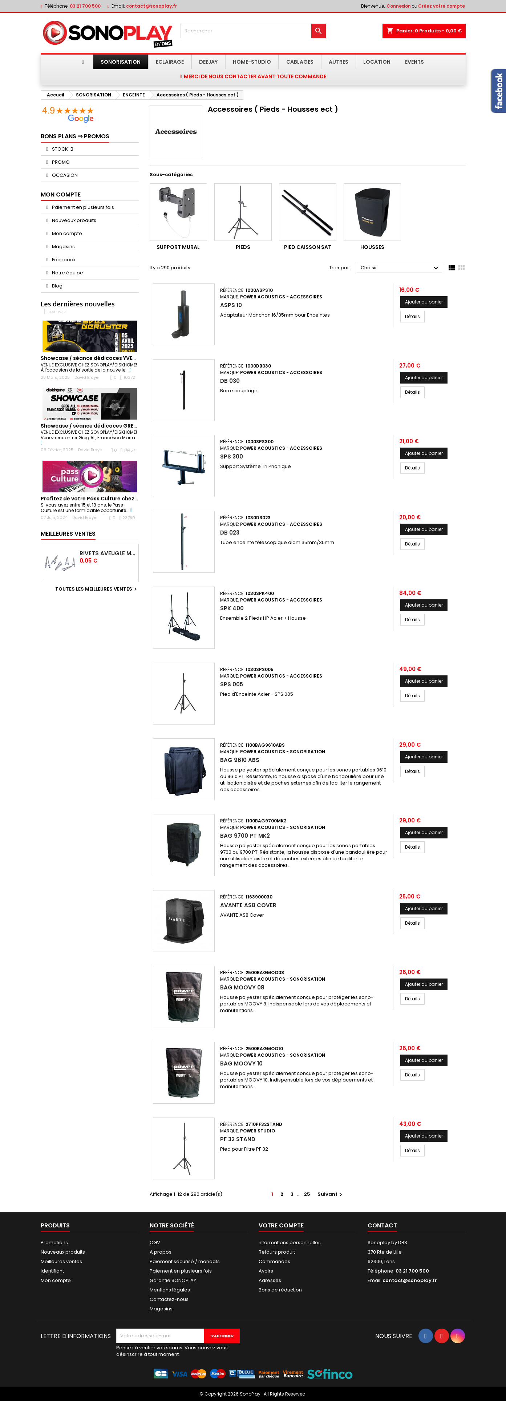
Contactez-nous (169, 1299)
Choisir (400, 268)
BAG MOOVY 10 (241, 1063)
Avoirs (266, 1270)
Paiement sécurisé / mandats (185, 1261)
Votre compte (281, 1225)
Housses (372, 247)
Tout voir (57, 311)
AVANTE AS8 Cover (248, 905)
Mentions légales (170, 1289)
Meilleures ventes (61, 1261)
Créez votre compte (441, 6)
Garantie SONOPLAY (173, 1280)
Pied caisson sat (307, 247)
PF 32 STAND (237, 1139)
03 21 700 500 (85, 6)
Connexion (398, 6)
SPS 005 (231, 684)
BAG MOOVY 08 (242, 987)
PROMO (60, 162)
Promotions (54, 1242)
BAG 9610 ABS (239, 760)
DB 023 (229, 532)
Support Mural (178, 247)
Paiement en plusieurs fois (82, 207)
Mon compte (66, 233)
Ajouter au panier (424, 302)
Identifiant (52, 1270)
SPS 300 (231, 456)
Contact (382, 1225)
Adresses (270, 1280)
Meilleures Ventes (68, 533)
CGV (155, 1242)
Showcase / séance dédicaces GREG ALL (94, 425)
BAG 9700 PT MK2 (245, 836)
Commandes (274, 1261)
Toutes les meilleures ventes (97, 589)
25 (307, 1194)
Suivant (330, 1194)
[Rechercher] (253, 31)
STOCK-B (62, 149)
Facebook (63, 259)
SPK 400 (232, 608)
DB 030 (230, 381)
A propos (160, 1252)
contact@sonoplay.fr (151, 6)
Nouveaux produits (73, 220)
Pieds (243, 247)
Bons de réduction (280, 1289)
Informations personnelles (290, 1242)
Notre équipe (67, 272)
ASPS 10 (231, 305)
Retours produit (277, 1252)
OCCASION (64, 175)
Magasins (63, 246)
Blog (56, 285)
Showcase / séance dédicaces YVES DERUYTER (101, 358)
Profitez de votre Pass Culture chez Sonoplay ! (102, 498)
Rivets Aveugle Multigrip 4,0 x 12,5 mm (107, 553)
